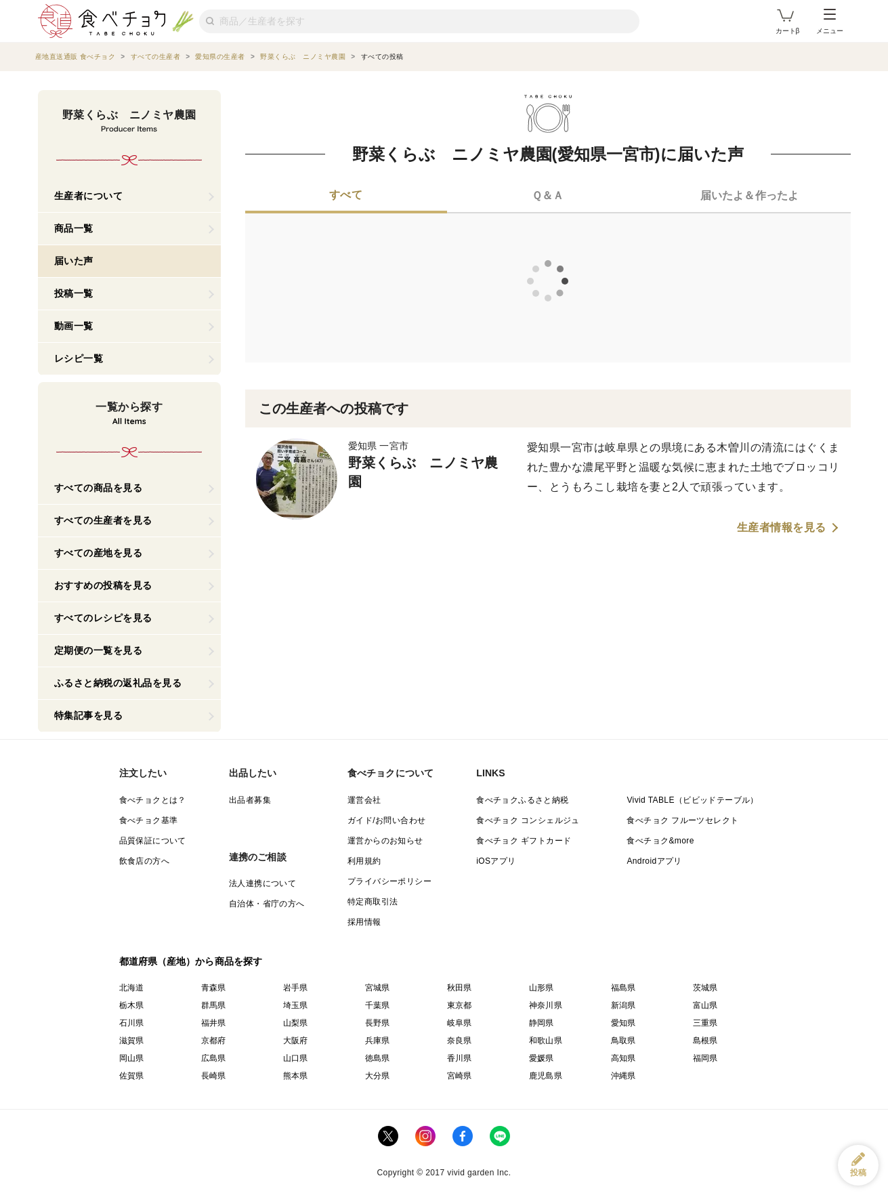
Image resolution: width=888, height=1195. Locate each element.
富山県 (705, 1005)
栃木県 (131, 1005)
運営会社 (364, 800)
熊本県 (295, 1076)
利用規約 (364, 861)
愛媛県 (541, 1058)
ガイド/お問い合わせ (386, 820)
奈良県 (459, 1040)
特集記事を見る (88, 715)
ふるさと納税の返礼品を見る (118, 682)
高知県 (623, 1058)
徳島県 (377, 1058)
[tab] (346, 196)
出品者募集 (250, 800)
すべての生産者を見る (103, 520)
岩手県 (295, 987)
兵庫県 (377, 1040)
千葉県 (377, 1005)
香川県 (459, 1058)
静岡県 (541, 1023)
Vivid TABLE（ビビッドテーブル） (692, 800)
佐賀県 (131, 1076)
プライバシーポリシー (389, 881)
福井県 (213, 1023)
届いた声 (73, 260)
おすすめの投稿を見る (103, 585)
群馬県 (213, 1005)
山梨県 (295, 1023)
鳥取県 (623, 1040)
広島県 (213, 1058)
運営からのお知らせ (385, 840)
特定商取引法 (372, 901)
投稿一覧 (73, 293)
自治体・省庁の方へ (267, 903)
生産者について (88, 195)
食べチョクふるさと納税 (522, 800)
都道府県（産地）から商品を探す (191, 961)
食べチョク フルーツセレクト (682, 820)
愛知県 (623, 1023)
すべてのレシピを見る (103, 617)
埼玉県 (295, 1005)
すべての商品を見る (98, 487)
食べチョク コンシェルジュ (528, 820)
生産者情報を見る (781, 527)
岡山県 (131, 1058)
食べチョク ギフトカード (523, 840)
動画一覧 (73, 325)
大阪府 (295, 1040)
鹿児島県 (546, 1076)
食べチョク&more (660, 840)
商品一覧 (73, 228)
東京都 (459, 1005)
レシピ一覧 (79, 358)
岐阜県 (459, 1023)
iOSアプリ (495, 861)
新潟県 (623, 1005)
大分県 (377, 1076)
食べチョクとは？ (152, 800)
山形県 (541, 987)
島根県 (705, 1040)
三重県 (705, 1023)
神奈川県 (546, 1005)
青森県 (213, 987)
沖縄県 (623, 1076)
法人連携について (262, 883)
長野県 (377, 1023)
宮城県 (377, 987)
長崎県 (213, 1076)
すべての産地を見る (98, 552)
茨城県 (705, 987)
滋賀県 (131, 1040)
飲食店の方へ (144, 861)
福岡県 (705, 1058)
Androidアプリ (654, 861)
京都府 (213, 1040)
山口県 (295, 1058)
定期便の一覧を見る (98, 650)
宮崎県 (459, 1076)
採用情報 (364, 922)
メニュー (829, 22)
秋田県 (459, 987)
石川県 (131, 1023)
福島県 (623, 987)
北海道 (131, 987)
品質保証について (152, 840)
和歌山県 (546, 1040)
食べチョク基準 (148, 820)
